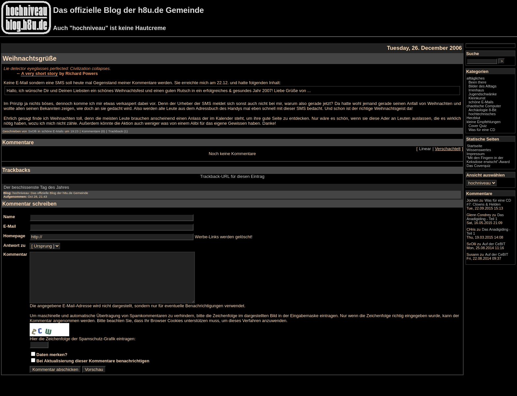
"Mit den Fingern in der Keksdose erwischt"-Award (488, 160)
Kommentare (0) (93, 131)
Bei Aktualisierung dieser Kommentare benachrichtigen (92, 370)
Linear (425, 148)
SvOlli (32, 131)
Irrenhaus (476, 90)
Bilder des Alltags (483, 86)
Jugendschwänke (483, 94)
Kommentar (15, 254)
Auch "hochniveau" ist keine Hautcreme (109, 28)
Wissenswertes (479, 150)
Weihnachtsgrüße (29, 58)
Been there (477, 82)
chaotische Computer (484, 106)
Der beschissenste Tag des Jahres (36, 187)
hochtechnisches (482, 114)
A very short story (39, 73)
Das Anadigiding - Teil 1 (485, 217)
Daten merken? (51, 364)
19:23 (74, 131)
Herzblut (473, 118)
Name (9, 216)
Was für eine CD (482, 130)
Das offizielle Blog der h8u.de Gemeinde (128, 10)
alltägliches (476, 78)
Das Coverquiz (478, 166)
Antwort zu (14, 245)
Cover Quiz (478, 126)
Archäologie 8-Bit (482, 110)
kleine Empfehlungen (484, 122)
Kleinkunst (477, 98)
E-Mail (9, 226)
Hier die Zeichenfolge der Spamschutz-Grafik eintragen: (83, 348)
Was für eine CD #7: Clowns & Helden (489, 202)
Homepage (14, 235)
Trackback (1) (118, 131)
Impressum (476, 154)
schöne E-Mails (53, 131)
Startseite (474, 146)
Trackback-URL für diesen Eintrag (232, 176)
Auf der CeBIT (493, 244)
